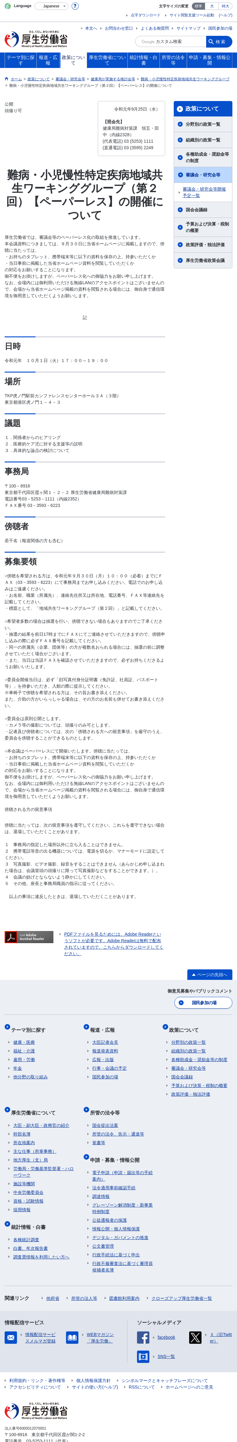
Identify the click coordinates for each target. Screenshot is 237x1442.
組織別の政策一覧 (203, 139)
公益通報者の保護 (109, 1203)
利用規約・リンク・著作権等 (37, 1364)
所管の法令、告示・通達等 (118, 1122)
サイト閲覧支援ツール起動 (192, 15)
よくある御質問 (155, 28)
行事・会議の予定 (109, 1062)
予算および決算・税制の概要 (207, 227)
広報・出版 (103, 1053)
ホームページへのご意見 (189, 1370)
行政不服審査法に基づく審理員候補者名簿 (122, 1250)
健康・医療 (24, 1036)
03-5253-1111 (39, 1424)
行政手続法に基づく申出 (116, 1238)
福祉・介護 (24, 1045)
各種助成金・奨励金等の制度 (207, 157)
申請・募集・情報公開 (117, 1146)
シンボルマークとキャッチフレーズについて (165, 1364)
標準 (198, 6)
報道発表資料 (105, 1045)
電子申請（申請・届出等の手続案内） (122, 1159)
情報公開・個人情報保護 (116, 1212)
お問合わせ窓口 (119, 28)
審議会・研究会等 (203, 174)
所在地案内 (24, 1131)
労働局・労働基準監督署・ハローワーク (43, 1160)
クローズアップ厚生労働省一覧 (182, 1282)
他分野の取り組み (30, 1071)
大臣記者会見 (105, 1036)
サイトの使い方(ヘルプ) (95, 1370)
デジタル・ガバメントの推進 (120, 1221)
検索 (221, 41)
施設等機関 (24, 1172)
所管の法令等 (107, 1104)
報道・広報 (104, 1026)
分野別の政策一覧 (203, 124)
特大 (225, 6)
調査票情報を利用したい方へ (41, 1240)
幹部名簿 (22, 1122)
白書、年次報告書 (30, 1231)
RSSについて (142, 1370)
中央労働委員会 (28, 1181)
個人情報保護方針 (93, 1364)
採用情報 (22, 1198)
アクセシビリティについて (35, 1370)
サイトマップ (189, 28)
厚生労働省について (35, 1104)
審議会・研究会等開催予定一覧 (204, 192)
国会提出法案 (105, 1114)
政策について (202, 109)
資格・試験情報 (28, 1189)
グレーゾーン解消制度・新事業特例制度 (122, 1192)
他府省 (52, 1282)
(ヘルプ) (225, 15)
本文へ (91, 28)
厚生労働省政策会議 (205, 260)
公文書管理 (103, 1229)
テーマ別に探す (30, 1026)
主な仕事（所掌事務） (34, 1140)
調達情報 (101, 1180)
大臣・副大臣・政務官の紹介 (41, 1114)
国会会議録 (196, 209)
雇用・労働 (24, 1053)
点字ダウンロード (145, 15)
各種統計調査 (26, 1223)
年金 (17, 1062)
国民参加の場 (220, 28)
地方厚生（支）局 (30, 1148)
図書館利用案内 (124, 1282)
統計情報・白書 (30, 1213)
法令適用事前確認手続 (113, 1171)
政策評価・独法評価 (205, 244)
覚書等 (98, 1131)
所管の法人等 (84, 1282)
